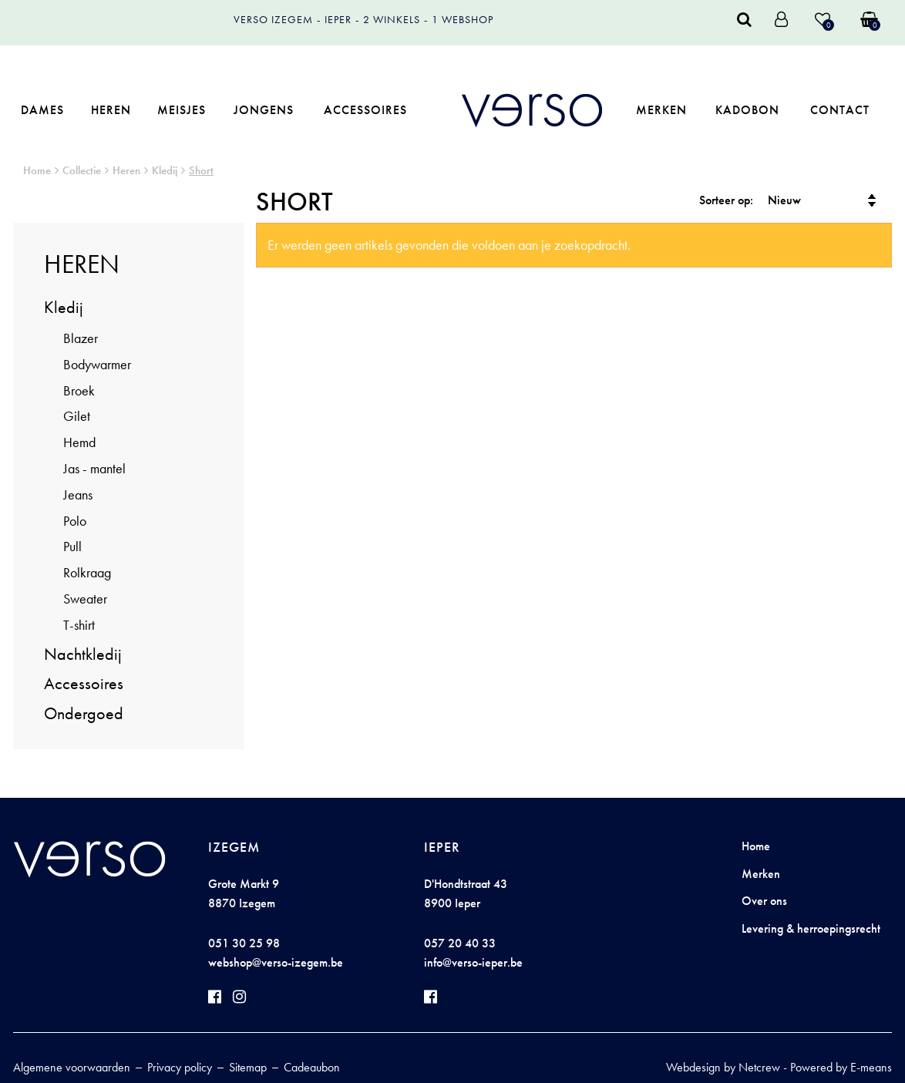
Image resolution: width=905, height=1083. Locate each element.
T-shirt (79, 625)
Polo (74, 521)
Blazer (80, 338)
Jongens (264, 110)
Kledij (164, 170)
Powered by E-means (841, 1067)
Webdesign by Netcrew (723, 1067)
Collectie (81, 170)
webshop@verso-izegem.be (275, 962)
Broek (79, 390)
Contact (840, 110)
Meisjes (181, 110)
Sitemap (248, 1067)
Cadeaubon (312, 1067)
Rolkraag (87, 572)
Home (37, 170)
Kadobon (747, 110)
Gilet (76, 416)
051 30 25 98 (244, 943)
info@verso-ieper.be (473, 962)
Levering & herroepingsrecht (811, 928)
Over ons (764, 901)
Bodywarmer (97, 364)
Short (201, 170)
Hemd (79, 442)
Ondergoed (83, 713)
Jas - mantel (94, 468)
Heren (111, 110)
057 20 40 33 (460, 943)
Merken (661, 110)
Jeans (78, 494)
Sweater (85, 598)
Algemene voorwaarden (71, 1067)
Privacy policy (179, 1067)
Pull (72, 546)
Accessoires (365, 110)
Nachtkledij (83, 654)
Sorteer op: (726, 200)
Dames (42, 110)
